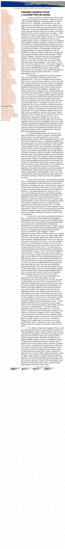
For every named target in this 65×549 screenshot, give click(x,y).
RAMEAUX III (6, 76)
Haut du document (42, 366)
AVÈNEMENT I (6, 16)
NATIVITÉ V (5, 33)
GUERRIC (5, 14)
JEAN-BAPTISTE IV (8, 99)
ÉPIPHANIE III (6, 39)
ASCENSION (6, 87)
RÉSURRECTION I (8, 79)
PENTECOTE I (6, 89)
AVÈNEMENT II (7, 18)
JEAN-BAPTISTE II (8, 95)
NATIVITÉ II (5, 27)
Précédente (19, 8)
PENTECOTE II (7, 91)
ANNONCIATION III (8, 70)
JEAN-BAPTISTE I (8, 93)
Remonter (38, 8)
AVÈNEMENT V (7, 24)
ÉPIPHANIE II (6, 37)
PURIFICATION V (7, 51)
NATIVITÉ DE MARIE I (9, 114)
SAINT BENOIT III (8, 62)
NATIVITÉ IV (5, 31)
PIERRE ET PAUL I (8, 101)
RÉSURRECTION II (8, 81)
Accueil (29, 8)
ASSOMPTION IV (7, 112)
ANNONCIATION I (8, 66)
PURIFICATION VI (8, 52)
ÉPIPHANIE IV (6, 41)
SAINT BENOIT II (7, 60)
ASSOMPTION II (7, 108)
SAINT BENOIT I (7, 58)
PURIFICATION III (8, 47)
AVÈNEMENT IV (7, 22)
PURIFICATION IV (8, 49)
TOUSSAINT (6, 118)
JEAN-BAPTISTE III (8, 97)
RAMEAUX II (6, 74)
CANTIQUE (5, 120)
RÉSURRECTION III (8, 83)
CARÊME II (5, 56)
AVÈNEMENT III (7, 20)
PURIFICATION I (7, 43)
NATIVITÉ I (5, 25)
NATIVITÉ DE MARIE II (10, 116)
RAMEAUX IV (6, 77)
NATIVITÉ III (5, 29)
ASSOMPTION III (7, 110)
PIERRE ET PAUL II (8, 103)
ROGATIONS (6, 85)
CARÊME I (5, 54)
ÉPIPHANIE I (6, 35)
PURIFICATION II (7, 45)
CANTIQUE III (6, 104)
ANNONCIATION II (8, 68)
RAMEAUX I (5, 72)
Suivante (47, 8)
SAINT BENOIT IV (8, 64)
